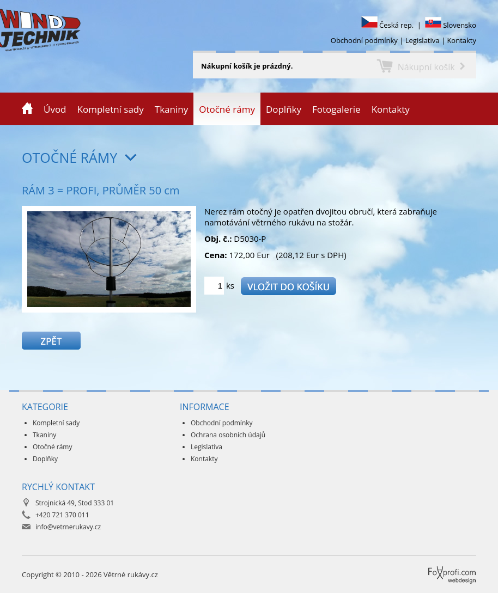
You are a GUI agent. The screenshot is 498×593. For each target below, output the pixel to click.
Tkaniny (171, 109)
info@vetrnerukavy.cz (68, 526)
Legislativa (422, 40)
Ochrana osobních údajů (228, 434)
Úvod (55, 109)
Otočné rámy (227, 109)
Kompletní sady (110, 109)
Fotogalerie (336, 109)
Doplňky (283, 109)
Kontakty (461, 40)
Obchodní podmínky (364, 40)
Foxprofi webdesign (432, 566)
